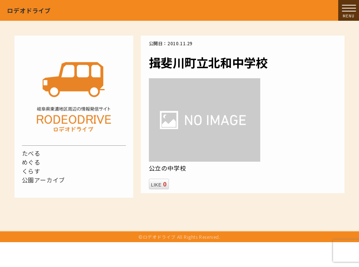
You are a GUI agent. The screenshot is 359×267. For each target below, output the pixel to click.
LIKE (159, 183)
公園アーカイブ (43, 179)
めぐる (31, 162)
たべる (31, 153)
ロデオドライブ (29, 10)
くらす (31, 171)
